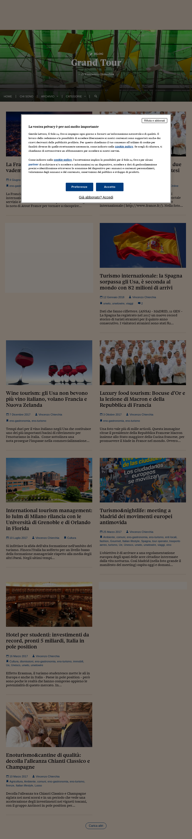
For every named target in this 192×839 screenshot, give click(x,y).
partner (33, 164)
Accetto (110, 186)
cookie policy (124, 146)
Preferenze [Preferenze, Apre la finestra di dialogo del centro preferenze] (80, 186)
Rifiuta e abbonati (154, 120)
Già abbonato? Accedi (96, 197)
